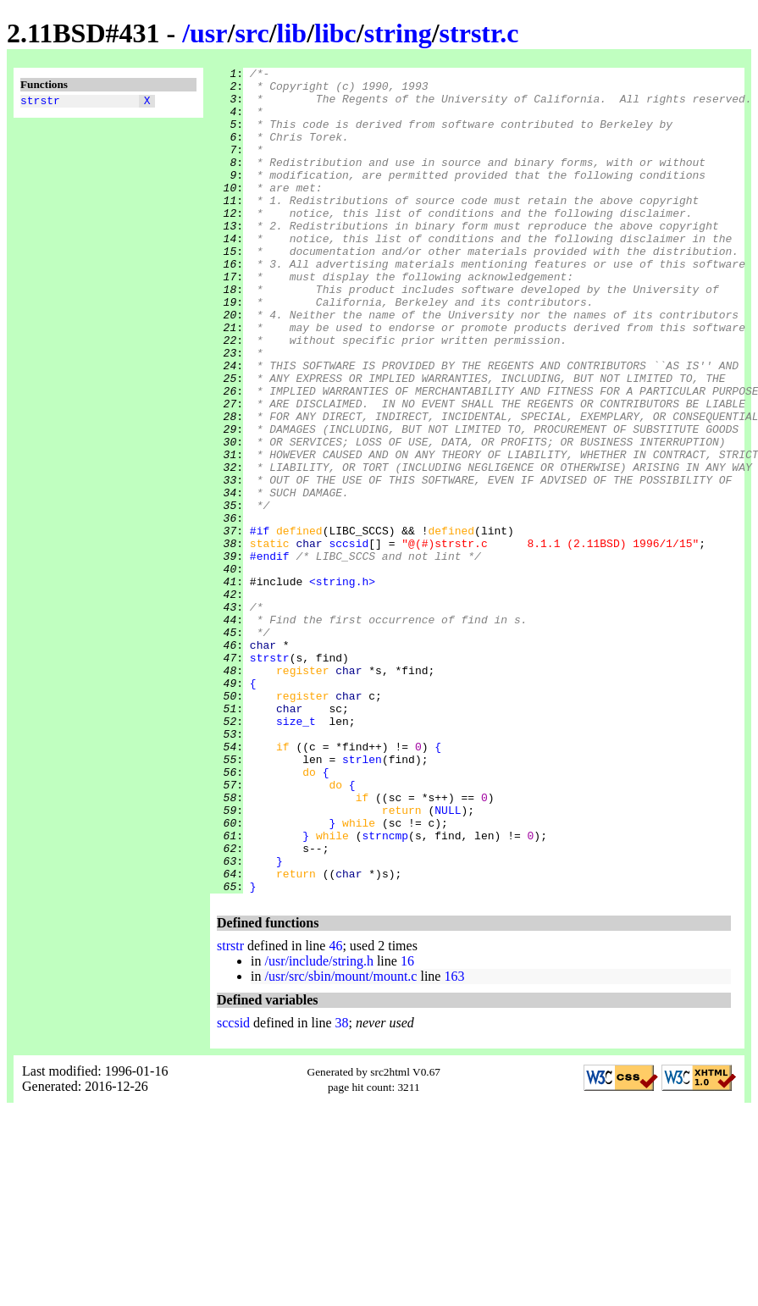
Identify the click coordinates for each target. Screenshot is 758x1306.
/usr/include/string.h (318, 1126)
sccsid (348, 639)
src (251, 33)
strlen (362, 898)
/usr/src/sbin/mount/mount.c (340, 1141)
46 (335, 1111)
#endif (270, 654)
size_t (296, 853)
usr (208, 33)
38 (342, 1188)
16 (407, 1126)
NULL (447, 959)
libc (335, 33)
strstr (40, 102)
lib (292, 33)
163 (454, 1141)
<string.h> (342, 685)
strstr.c (479, 33)
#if (259, 624)
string (398, 33)
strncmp (385, 990)
